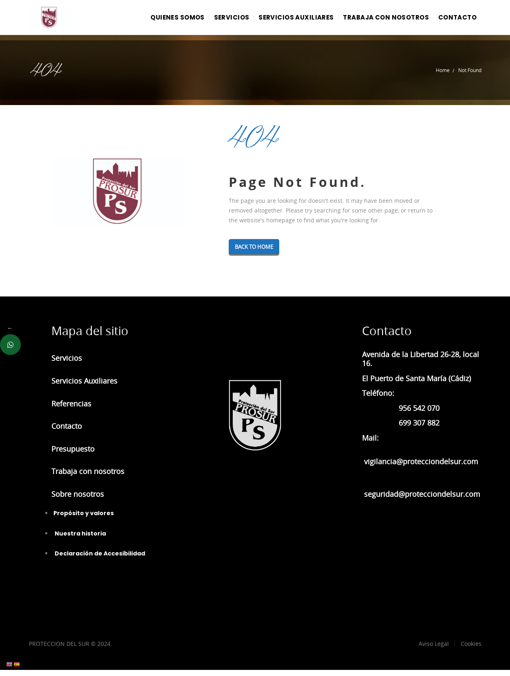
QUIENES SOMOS (157, 20)
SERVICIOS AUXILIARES (284, 20)
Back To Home (257, 253)
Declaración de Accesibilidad (99, 559)
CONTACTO (455, 20)
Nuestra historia (79, 540)
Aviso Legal (434, 650)
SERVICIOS (215, 20)
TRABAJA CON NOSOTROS (379, 20)
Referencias (71, 410)
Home (443, 76)
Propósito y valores (83, 519)
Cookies (471, 650)
